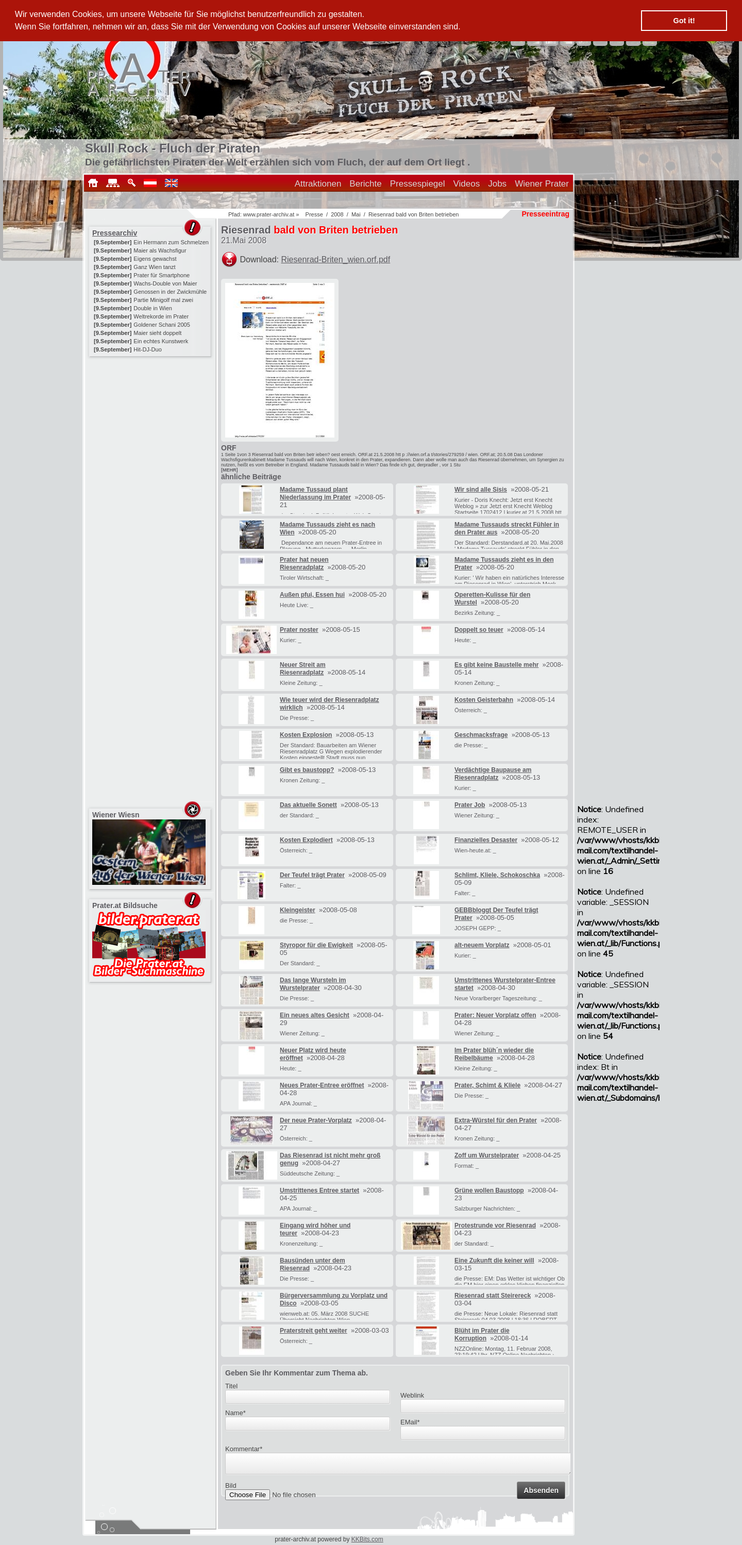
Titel (231, 1386)
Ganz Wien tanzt (154, 267)
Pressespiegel (417, 184)
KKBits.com (367, 1539)
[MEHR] (229, 470)
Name (235, 1413)
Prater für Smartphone (161, 275)
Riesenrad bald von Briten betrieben (413, 214)
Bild (231, 1488)
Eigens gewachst (154, 259)
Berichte (365, 184)
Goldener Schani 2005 (161, 325)
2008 (337, 214)
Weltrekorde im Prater (161, 316)
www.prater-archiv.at (268, 214)
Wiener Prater (542, 184)
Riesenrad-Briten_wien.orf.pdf (336, 259)
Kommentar (243, 1449)
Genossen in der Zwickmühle (170, 292)
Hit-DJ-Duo (147, 349)
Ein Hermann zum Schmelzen (171, 242)
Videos (466, 184)
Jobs (497, 184)
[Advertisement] (151, 423)
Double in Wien (152, 308)
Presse (314, 214)
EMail (410, 1422)
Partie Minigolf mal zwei (163, 300)
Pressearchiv (114, 233)
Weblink (412, 1395)
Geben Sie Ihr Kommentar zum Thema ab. (296, 1373)
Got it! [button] (684, 20)
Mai (356, 214)
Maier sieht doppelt (157, 333)
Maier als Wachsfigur (159, 250)
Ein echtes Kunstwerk (160, 341)
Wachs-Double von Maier (165, 283)
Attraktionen (318, 184)
